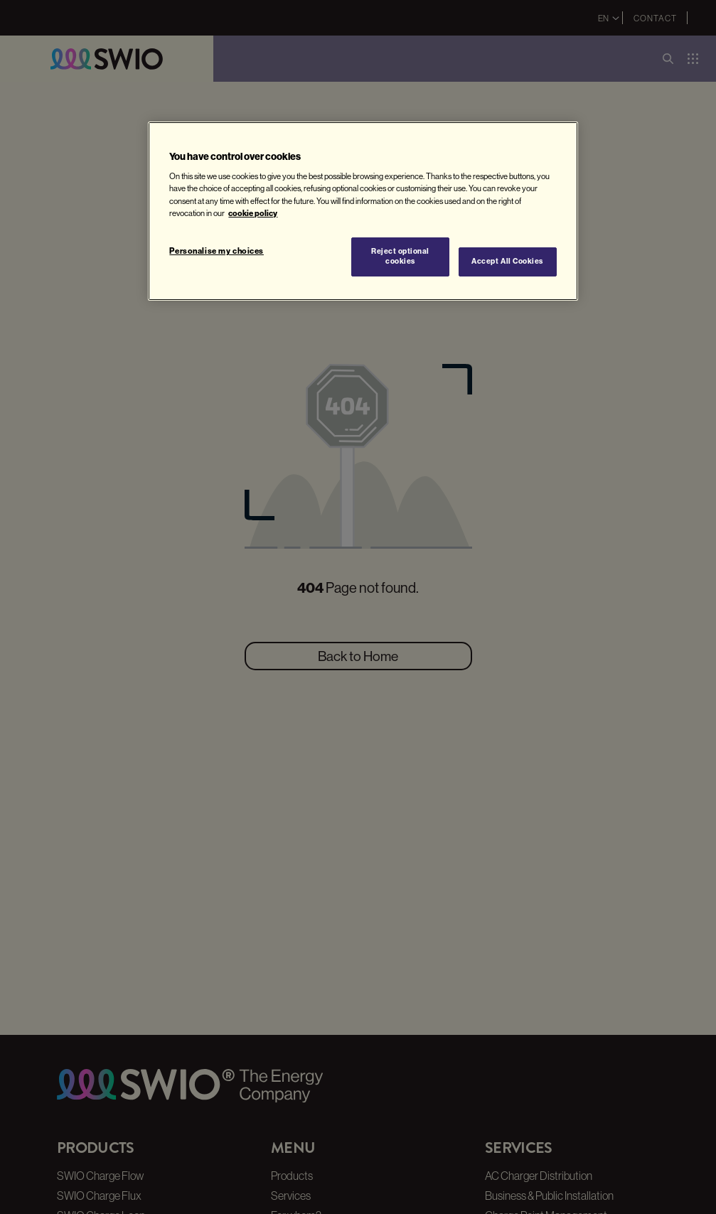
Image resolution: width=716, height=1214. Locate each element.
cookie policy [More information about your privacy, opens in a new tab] (252, 213)
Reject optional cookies (400, 257)
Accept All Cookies (507, 261)
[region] (362, 211)
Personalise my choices (216, 251)
